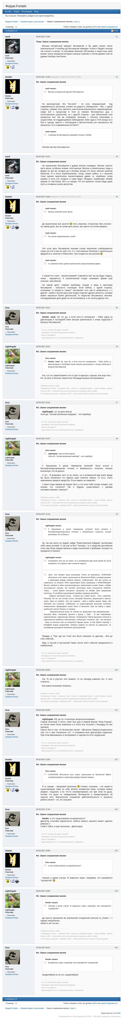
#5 (117, 308)
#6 (117, 347)
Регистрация (27, 12)
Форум (16, 12)
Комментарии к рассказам (32, 22)
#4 (117, 197)
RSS (116, 31)
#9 (117, 514)
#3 (117, 157)
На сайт (8, 12)
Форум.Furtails (16, 6)
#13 (116, 809)
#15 (116, 891)
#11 (116, 710)
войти (95, 27)
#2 (117, 77)
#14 (116, 851)
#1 (117, 37)
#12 (116, 759)
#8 (117, 439)
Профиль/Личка (11, 63)
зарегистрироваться (109, 27)
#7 (117, 403)
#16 (116, 948)
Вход (36, 12)
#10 (116, 670)
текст (76, 22)
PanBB (118, 1013)
